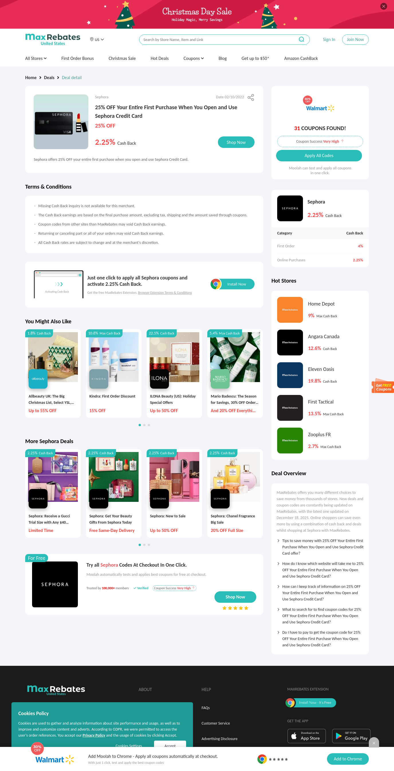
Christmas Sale (122, 58)
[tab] (320, 545)
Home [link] (31, 77)
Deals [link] (49, 77)
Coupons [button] (194, 58)
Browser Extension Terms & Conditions (165, 293)
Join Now (355, 39)
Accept (170, 745)
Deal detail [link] (72, 77)
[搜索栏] (213, 40)
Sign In (329, 39)
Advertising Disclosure (219, 738)
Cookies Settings (129, 745)
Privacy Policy (93, 735)
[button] (96, 39)
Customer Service (216, 723)
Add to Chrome (348, 759)
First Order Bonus (77, 58)
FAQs (206, 707)
